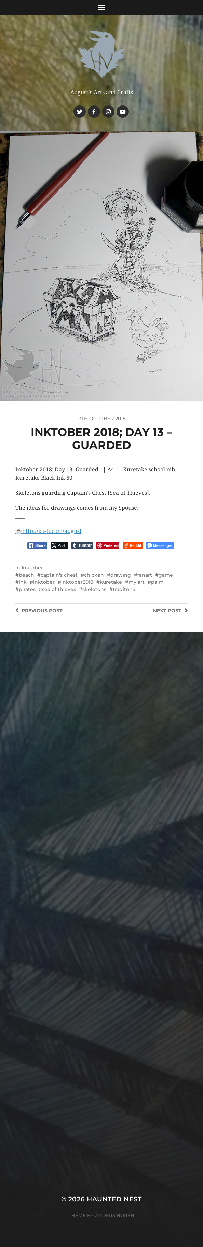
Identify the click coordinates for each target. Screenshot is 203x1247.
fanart (144, 575)
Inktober (32, 568)
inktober (44, 582)
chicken (94, 575)
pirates (27, 589)
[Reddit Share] (133, 545)
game (166, 575)
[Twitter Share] (59, 545)
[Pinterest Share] (107, 545)
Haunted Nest (114, 1199)
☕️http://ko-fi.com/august (48, 531)
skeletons (94, 589)
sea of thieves (59, 589)
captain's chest (59, 575)
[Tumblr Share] (82, 545)
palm (157, 582)
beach (26, 575)
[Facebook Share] (37, 545)
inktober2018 (77, 582)
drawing (120, 575)
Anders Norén (114, 1215)
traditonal (125, 589)
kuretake (111, 582)
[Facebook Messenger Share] (160, 545)
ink (23, 582)
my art (136, 582)
